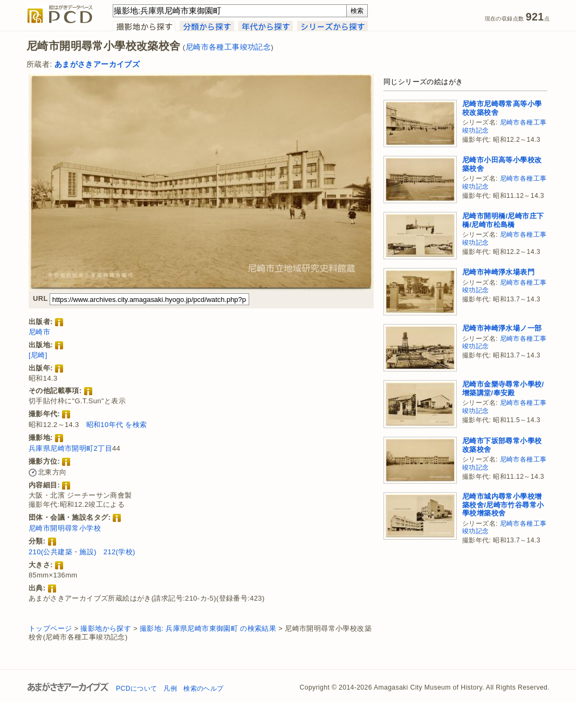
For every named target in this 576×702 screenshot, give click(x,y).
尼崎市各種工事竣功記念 (228, 47)
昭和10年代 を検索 (116, 425)
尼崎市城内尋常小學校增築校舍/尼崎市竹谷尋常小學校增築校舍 (503, 504)
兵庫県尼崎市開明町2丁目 (70, 448)
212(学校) (119, 552)
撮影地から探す (105, 628)
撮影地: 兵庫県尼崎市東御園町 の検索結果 (208, 628)
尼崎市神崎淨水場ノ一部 (501, 328)
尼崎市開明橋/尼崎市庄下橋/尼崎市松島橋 (503, 220)
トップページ (50, 628)
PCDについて (136, 688)
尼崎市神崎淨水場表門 (498, 272)
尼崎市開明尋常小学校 (65, 528)
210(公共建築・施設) (63, 552)
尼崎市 (39, 332)
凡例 (170, 688)
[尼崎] (38, 355)
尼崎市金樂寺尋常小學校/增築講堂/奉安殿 (503, 388)
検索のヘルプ (203, 688)
